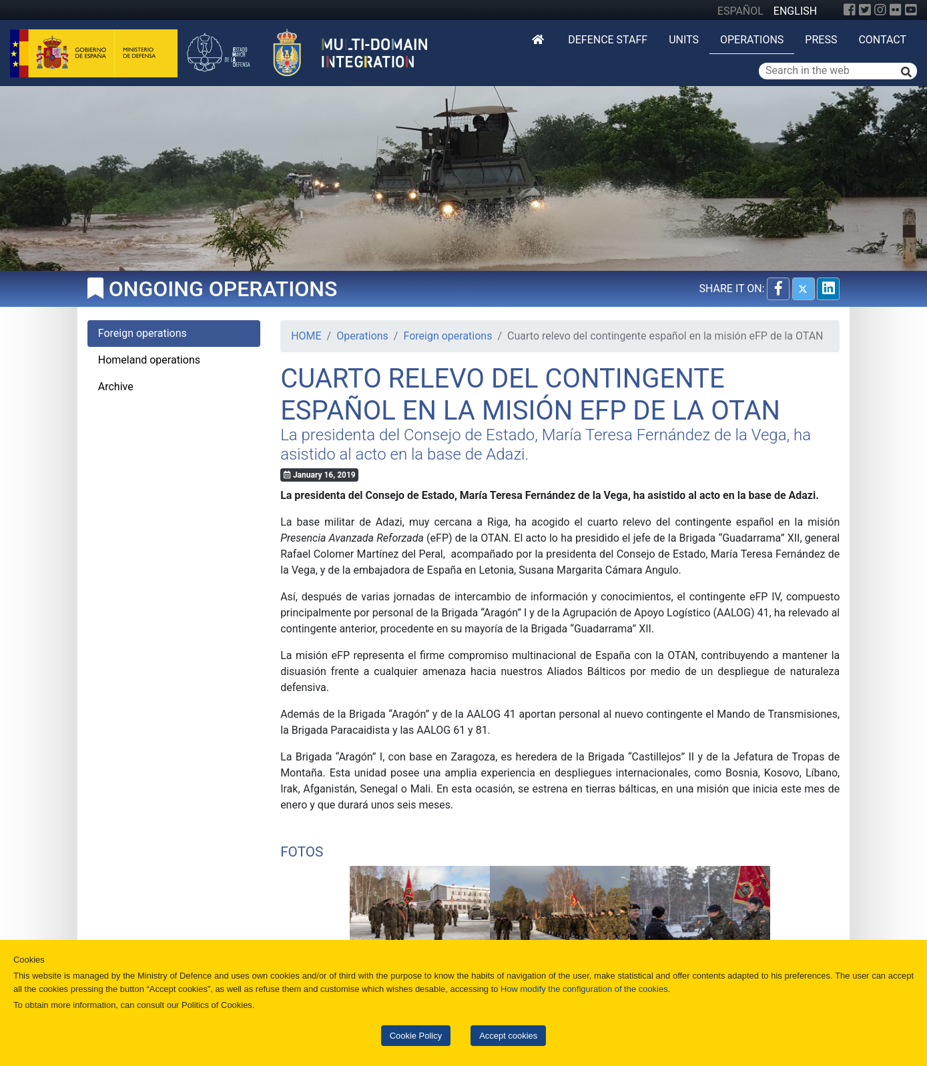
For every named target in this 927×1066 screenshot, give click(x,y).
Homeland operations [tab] (149, 360)
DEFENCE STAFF (607, 39)
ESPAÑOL (740, 11)
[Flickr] (896, 10)
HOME (306, 336)
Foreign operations (447, 336)
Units (684, 39)
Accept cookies (508, 1036)
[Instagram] (880, 10)
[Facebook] (850, 10)
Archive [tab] (115, 386)
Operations (752, 39)
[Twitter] (865, 10)
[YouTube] (911, 10)
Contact (882, 39)
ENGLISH (795, 11)
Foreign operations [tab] (142, 333)
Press (821, 39)
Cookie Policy (416, 1036)
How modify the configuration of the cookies (584, 989)
